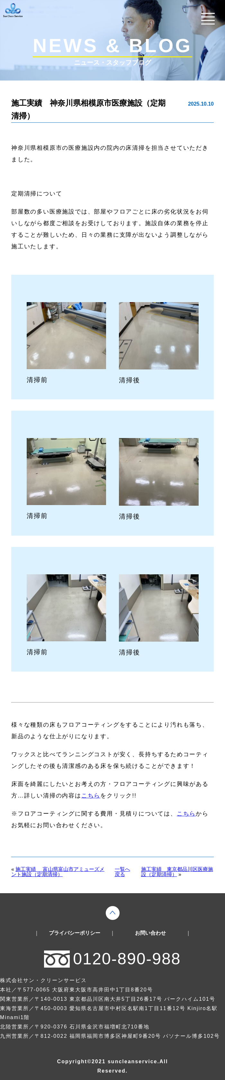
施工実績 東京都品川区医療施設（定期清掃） (177, 871)
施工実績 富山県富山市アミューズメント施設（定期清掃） (57, 871)
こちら (90, 795)
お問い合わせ (150, 933)
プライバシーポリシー (74, 933)
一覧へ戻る (122, 872)
